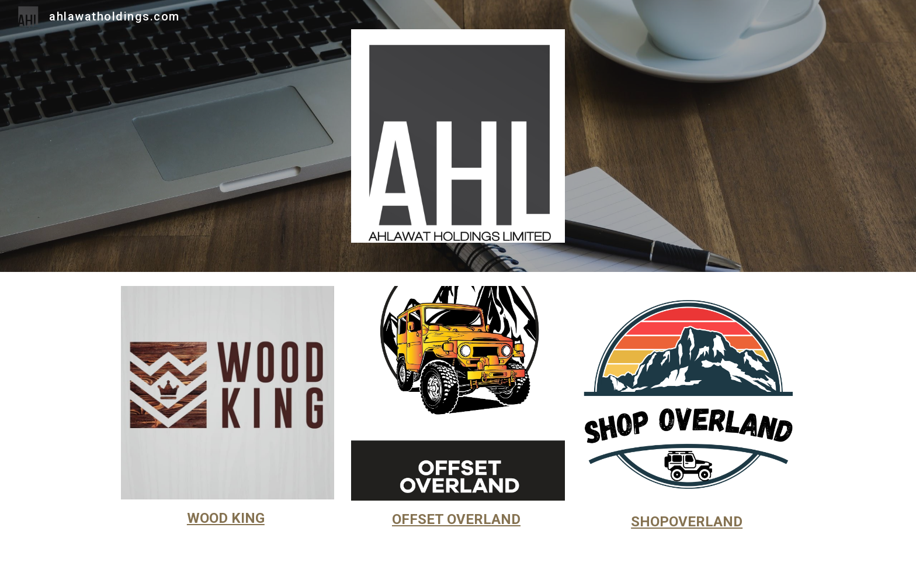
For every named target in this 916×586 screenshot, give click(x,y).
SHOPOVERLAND (686, 521)
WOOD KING (226, 518)
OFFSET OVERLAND (456, 519)
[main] (227, 518)
